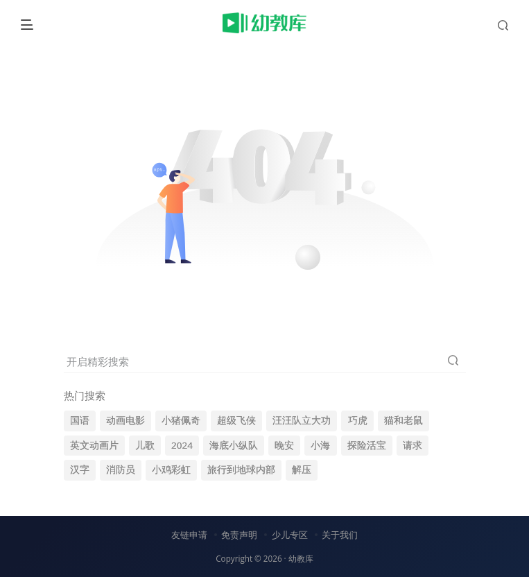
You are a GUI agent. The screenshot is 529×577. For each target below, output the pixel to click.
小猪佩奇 (181, 420)
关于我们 (340, 534)
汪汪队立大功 (301, 420)
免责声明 (239, 534)
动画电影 (125, 420)
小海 (320, 445)
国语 (79, 420)
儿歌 (145, 445)
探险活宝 (366, 445)
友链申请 (189, 534)
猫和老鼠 (403, 420)
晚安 (284, 445)
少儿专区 (290, 534)
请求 (412, 445)
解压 (301, 469)
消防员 (120, 469)
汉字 (79, 469)
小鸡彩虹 (171, 469)
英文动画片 (94, 445)
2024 (182, 445)
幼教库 (300, 558)
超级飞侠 (236, 420)
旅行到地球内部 (241, 469)
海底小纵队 (233, 445)
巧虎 (357, 420)
